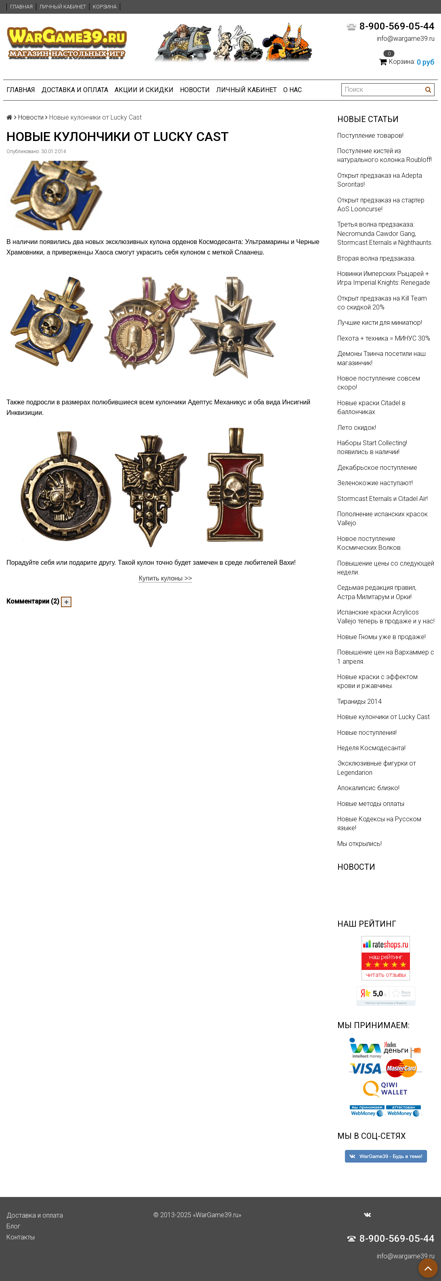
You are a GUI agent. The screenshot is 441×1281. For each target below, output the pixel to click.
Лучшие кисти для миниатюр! (379, 322)
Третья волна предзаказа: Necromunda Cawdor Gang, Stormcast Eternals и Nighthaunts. (385, 233)
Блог (13, 1226)
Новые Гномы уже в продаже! (381, 637)
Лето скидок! (356, 427)
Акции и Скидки (144, 90)
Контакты (20, 1237)
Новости (195, 90)
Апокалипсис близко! (368, 788)
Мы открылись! (359, 844)
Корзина (105, 7)
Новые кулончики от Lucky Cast (383, 717)
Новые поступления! (367, 732)
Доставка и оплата (75, 90)
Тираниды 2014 (359, 701)
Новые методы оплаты (370, 804)
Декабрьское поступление (377, 467)
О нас (292, 90)
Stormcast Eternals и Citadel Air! (382, 499)
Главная (21, 7)
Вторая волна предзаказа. (376, 258)
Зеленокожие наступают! (375, 483)
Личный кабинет (63, 7)
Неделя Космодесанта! (371, 748)
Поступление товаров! (370, 135)
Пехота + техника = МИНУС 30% (383, 338)
